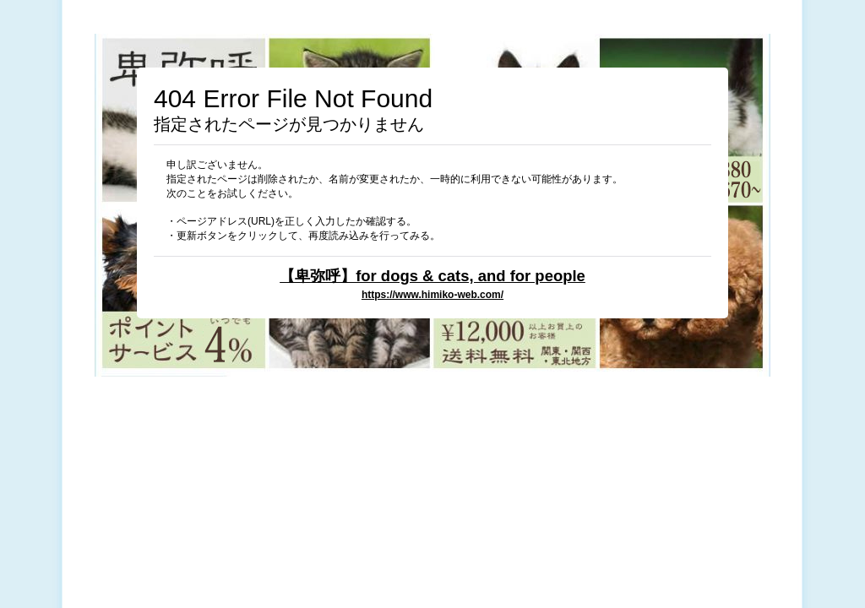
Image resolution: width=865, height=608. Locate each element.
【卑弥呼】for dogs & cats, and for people (432, 276)
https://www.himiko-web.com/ (432, 295)
